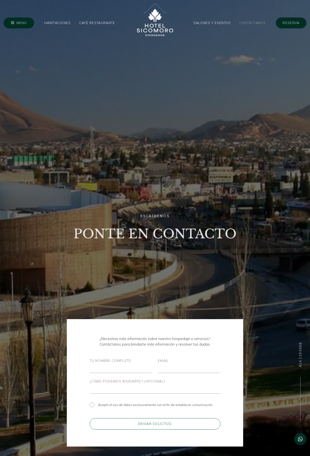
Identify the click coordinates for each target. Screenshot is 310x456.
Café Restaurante (97, 23)
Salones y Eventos (212, 23)
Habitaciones (57, 23)
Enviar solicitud (155, 424)
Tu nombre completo (110, 361)
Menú (21, 23)
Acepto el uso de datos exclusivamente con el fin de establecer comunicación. (151, 404)
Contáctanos (252, 23)
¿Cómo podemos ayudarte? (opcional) (127, 381)
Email (163, 361)
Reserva (291, 23)
